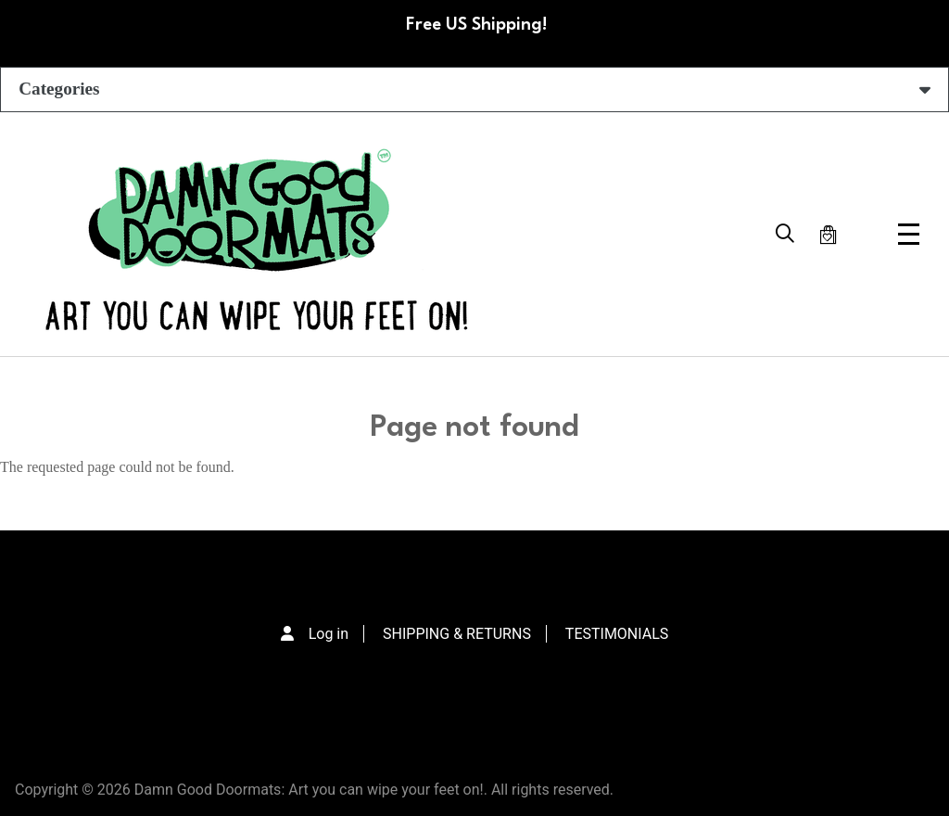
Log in (328, 634)
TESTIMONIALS (616, 634)
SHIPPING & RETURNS (457, 634)
